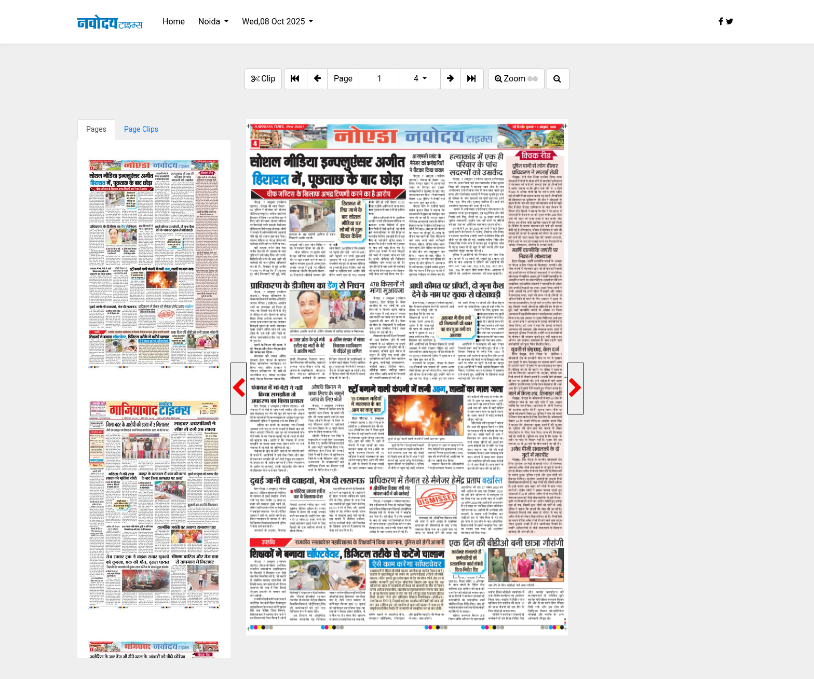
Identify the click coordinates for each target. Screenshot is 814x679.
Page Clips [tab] (141, 129)
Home (173, 21)
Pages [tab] (96, 129)
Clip (263, 79)
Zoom (516, 79)
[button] (317, 78)
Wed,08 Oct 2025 (274, 21)
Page (343, 79)
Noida (210, 21)
